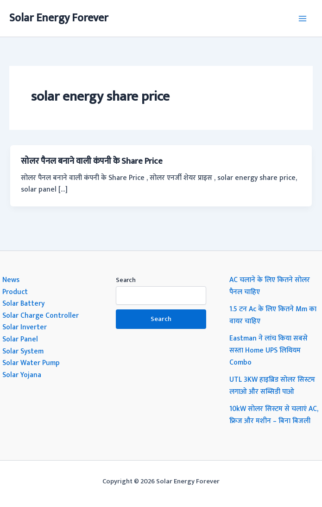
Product (15, 292)
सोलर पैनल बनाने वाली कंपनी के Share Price (92, 161)
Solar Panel (20, 339)
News (10, 280)
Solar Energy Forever (58, 18)
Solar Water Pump (31, 363)
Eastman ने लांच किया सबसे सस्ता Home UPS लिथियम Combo (268, 350)
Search (126, 280)
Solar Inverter (24, 327)
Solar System (23, 351)
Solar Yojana (21, 375)
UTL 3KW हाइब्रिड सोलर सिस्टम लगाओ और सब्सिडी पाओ (272, 385)
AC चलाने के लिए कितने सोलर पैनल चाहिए (269, 286)
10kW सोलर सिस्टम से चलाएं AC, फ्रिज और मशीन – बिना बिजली (273, 415)
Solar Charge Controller (40, 315)
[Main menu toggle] (303, 18)
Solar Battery (23, 303)
